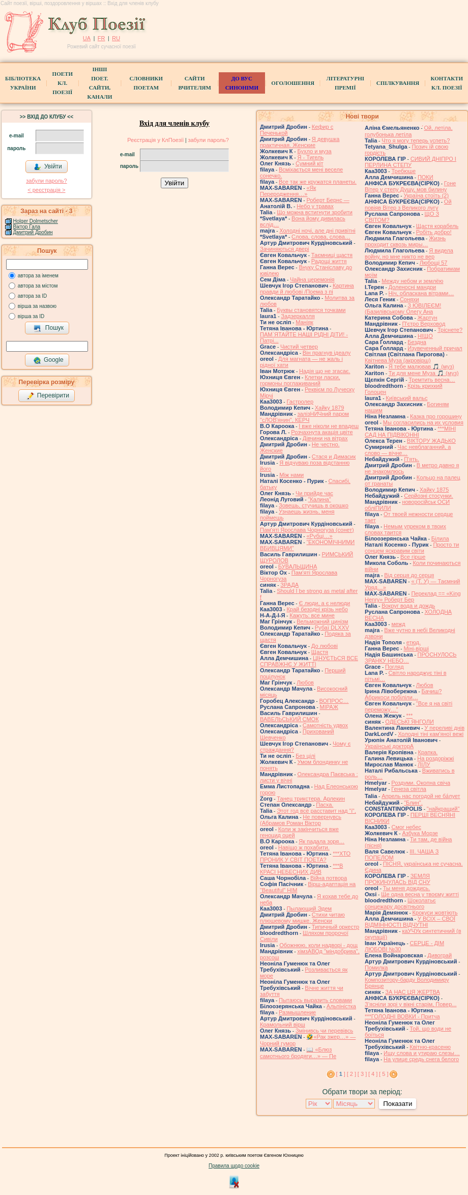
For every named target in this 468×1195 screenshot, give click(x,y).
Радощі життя (329, 261)
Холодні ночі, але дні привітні (317, 230)
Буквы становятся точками (311, 310)
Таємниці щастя (332, 255)
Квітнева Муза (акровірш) (398, 360)
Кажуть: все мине (312, 615)
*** (409, 716)
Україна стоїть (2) (426, 195)
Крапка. (428, 752)
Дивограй (439, 955)
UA (87, 38)
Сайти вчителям (194, 83)
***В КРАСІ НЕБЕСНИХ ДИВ (301, 869)
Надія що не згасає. (324, 371)
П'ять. (411, 459)
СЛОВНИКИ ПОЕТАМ (146, 83)
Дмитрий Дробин (33, 232)
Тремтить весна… (431, 380)
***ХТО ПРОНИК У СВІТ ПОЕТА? (305, 856)
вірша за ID (31, 316)
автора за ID (32, 296)
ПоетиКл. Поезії (62, 83)
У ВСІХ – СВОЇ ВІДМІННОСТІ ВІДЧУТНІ (410, 922)
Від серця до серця (409, 575)
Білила (440, 538)
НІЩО (425, 336)
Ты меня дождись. (406, 888)
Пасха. (324, 805)
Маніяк (304, 322)
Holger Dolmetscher (35, 221)
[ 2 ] (351, 1074)
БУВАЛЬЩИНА (297, 566)
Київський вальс (406, 398)
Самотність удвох (325, 725)
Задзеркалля (297, 316)
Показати (397, 1103)
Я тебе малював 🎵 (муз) (421, 366)
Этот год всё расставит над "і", (316, 811)
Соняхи (409, 299)
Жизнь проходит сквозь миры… (405, 241)
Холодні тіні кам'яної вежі (430, 734)
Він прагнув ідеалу (327, 353)
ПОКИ (425, 177)
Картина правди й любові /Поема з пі (307, 288)
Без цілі (305, 756)
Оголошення (292, 83)
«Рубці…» (319, 536)
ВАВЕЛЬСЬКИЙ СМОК (289, 719)
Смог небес (406, 827)
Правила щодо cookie (234, 1166)
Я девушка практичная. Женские (299, 142)
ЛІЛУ (424, 764)
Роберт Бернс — (327, 200)
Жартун (427, 318)
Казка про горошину (436, 416)
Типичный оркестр (335, 927)
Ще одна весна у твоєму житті (420, 894)
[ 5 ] (383, 1074)
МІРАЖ (329, 707)
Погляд (394, 667)
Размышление (297, 1012)
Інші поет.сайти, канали (99, 83)
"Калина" (319, 499)
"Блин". (413, 803)
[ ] (340, 1074)
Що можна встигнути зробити (315, 212)
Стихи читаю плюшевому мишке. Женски (302, 918)
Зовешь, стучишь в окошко (313, 505)
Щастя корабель (437, 226)
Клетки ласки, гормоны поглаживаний (300, 380)
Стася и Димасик (334, 456)
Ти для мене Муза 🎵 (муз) (424, 373)
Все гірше (413, 557)
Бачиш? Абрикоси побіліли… (403, 694)
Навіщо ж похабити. (304, 847)
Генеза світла (408, 789)
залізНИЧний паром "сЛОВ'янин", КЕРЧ (304, 417)
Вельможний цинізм (322, 621)
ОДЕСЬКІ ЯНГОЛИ (409, 722)
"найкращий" (443, 809)
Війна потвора (328, 878)
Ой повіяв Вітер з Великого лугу (408, 204)
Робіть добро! (434, 232)
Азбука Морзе (419, 833)
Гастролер (299, 402)
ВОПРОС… (333, 701)
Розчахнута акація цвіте (322, 432)
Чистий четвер (299, 347)
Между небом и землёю (412, 281)
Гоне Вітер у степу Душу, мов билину (410, 186)
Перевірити (47, 396)
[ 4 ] (372, 1074)
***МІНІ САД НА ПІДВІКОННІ (410, 431)
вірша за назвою (37, 306)
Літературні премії (345, 83)
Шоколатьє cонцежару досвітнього (400, 903)
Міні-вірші (415, 648)
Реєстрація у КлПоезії (155, 140)
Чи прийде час (314, 493)
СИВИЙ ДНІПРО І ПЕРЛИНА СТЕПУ (410, 162)
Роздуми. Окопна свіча (420, 783)
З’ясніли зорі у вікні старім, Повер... (411, 1004)
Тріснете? (449, 330)
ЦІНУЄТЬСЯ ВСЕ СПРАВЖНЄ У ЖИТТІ (309, 661)
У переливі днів (444, 728)
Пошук (48, 328)
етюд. (413, 642)
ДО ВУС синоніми (241, 83)
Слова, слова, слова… (320, 237)
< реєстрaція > (46, 190)
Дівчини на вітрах (325, 438)
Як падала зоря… (321, 841)
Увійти (48, 167)
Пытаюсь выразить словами (315, 1000)
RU (116, 38)
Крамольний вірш (282, 1024)
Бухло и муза (314, 151)
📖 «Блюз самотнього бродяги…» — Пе (298, 1052)
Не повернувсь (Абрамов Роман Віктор (300, 820)
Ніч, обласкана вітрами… (421, 293)
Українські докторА (389, 746)
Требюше (403, 171)
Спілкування (397, 83)
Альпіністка (341, 1006)
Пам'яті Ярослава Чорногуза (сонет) (307, 530)
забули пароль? (46, 181)
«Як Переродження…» (288, 191)
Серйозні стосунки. (428, 496)
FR (101, 38)
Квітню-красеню (430, 1047)
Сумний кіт (310, 163)
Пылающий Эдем (309, 908)
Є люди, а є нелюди (324, 603)
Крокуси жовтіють (435, 912)
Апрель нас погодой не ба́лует (421, 796)
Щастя (319, 652)
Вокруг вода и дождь (408, 606)
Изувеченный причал (434, 348)
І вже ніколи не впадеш (329, 426)
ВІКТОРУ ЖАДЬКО (431, 441)
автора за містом (38, 286)
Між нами (291, 475)
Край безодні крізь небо (316, 609)
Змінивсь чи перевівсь (324, 1031)
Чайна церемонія (312, 279)
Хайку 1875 (434, 490)
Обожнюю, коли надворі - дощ (318, 945)
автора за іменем (38, 275)
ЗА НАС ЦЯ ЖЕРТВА (412, 992)
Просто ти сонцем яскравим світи (412, 548)
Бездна (416, 342)
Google (48, 360)
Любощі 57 (434, 263)
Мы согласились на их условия (423, 422)
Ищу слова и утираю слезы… (422, 1053)
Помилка (376, 967)
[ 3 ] (362, 1074)
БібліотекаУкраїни (23, 83)
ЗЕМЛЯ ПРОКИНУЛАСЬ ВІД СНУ (397, 879)
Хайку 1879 (329, 408)
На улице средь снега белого (421, 1059)
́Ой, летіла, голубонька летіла (409, 131)
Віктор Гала (27, 227)
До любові (324, 646)
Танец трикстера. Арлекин (311, 798)
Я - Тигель (310, 157)
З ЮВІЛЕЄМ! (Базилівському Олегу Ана (403, 308)
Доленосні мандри (412, 287)
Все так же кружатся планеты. (318, 182)
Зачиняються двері (284, 249)
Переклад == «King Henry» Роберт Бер (413, 596)
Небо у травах (315, 206)
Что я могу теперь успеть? (416, 140)
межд (398, 624)
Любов (305, 682)
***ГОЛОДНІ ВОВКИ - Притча (402, 1016)
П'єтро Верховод (423, 324)
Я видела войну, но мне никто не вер (409, 253)
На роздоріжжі (435, 758)
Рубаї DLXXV (332, 627)
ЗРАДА (289, 585)
